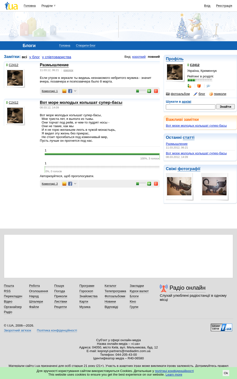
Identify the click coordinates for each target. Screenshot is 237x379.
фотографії (189, 168)
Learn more (174, 374)
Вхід (207, 6)
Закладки (137, 286)
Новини (110, 301)
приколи (217, 94)
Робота (34, 286)
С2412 (12, 65)
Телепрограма (115, 291)
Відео (8, 301)
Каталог (111, 286)
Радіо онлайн (187, 287)
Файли (34, 307)
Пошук (59, 286)
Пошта (9, 286)
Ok (226, 373)
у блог (34, 57)
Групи (134, 307)
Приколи (60, 296)
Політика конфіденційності (57, 330)
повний (154, 56)
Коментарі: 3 (50, 183)
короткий (139, 56)
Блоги (134, 296)
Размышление (176, 144)
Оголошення (38, 291)
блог (199, 94)
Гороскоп (86, 291)
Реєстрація (224, 6)
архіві (186, 101)
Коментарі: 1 (50, 91)
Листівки (60, 301)
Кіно (133, 301)
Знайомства (88, 296)
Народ (34, 296)
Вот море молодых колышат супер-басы (196, 125)
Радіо (8, 312)
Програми (86, 286)
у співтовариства (56, 57)
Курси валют (139, 291)
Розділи (47, 6)
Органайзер (13, 307)
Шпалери (36, 301)
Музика (84, 307)
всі (24, 57)
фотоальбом (178, 94)
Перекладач (13, 296)
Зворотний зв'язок (17, 330)
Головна (30, 6)
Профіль (175, 59)
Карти (83, 301)
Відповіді (111, 307)
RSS (7, 291)
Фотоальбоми (115, 296)
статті (189, 137)
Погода (59, 291)
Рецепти (60, 307)
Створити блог (86, 45)
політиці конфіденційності (174, 371)
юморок (68, 70)
